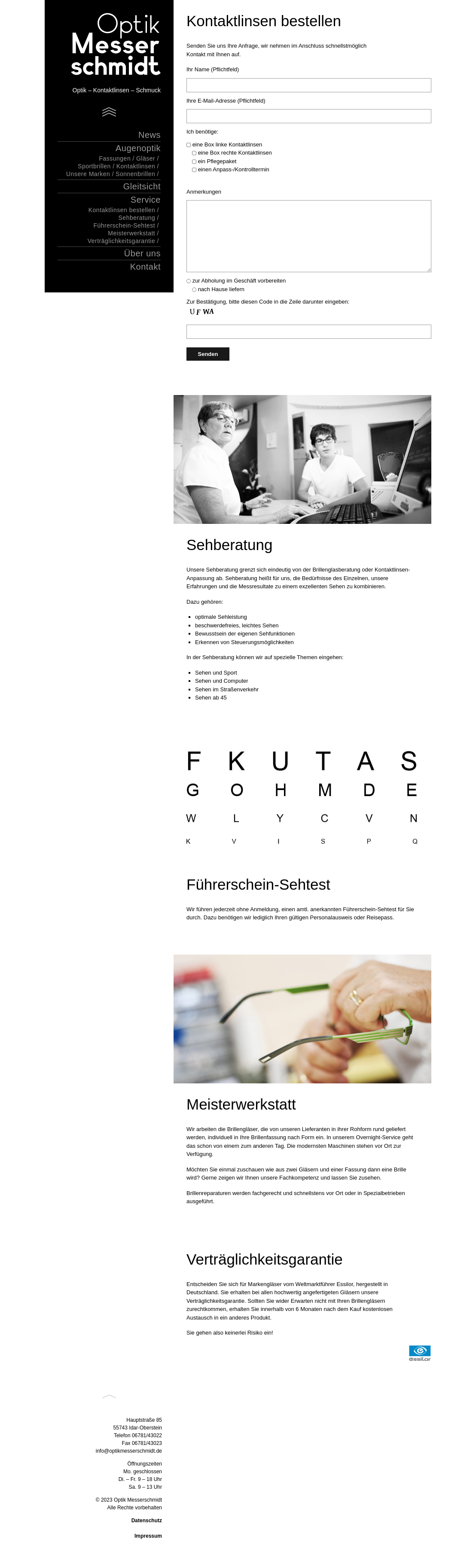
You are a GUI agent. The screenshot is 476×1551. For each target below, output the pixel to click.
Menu (109, 111)
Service (146, 199)
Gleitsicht (142, 186)
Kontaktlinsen (136, 166)
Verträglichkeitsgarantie (122, 240)
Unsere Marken (88, 173)
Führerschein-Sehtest (124, 225)
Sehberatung (137, 217)
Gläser (145, 158)
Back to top (109, 1397)
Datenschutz (146, 1521)
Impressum (148, 1536)
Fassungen (115, 158)
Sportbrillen (94, 166)
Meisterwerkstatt (131, 233)
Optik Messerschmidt (105, 45)
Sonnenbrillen (135, 173)
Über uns (142, 253)
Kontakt (145, 266)
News (149, 135)
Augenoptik (138, 148)
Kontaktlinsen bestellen (122, 210)
